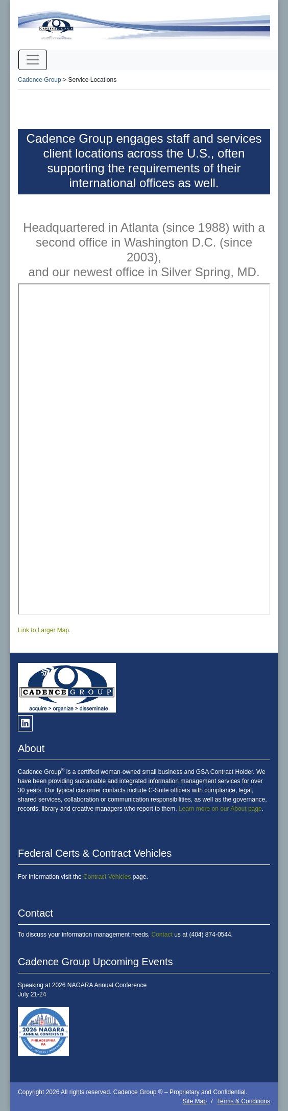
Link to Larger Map (43, 630)
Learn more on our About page (220, 808)
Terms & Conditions (243, 1101)
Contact (161, 934)
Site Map (195, 1101)
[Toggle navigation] (32, 60)
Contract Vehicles (107, 876)
